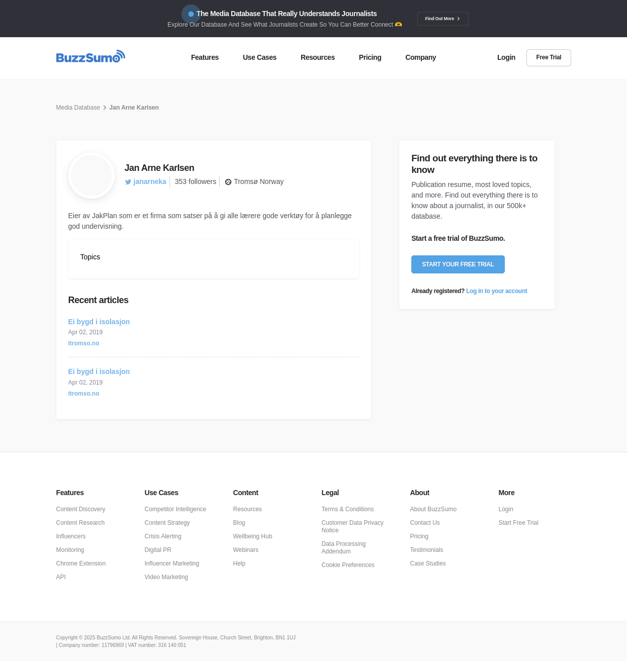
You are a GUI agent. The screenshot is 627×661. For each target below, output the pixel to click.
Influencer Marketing (172, 563)
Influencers (71, 536)
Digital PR (158, 549)
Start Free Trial (519, 522)
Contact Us (425, 522)
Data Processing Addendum (344, 547)
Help (239, 563)
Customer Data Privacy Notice (353, 526)
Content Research (80, 522)
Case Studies (428, 563)
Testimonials (426, 549)
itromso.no (84, 343)
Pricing (419, 536)
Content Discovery (81, 509)
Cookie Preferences (348, 565)
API (61, 577)
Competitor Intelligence (176, 509)
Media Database (78, 107)
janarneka (145, 181)
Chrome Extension (81, 563)
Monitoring (70, 549)
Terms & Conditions (348, 509)
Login (506, 509)
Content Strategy (167, 522)
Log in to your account (496, 291)
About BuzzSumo (433, 509)
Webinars (245, 549)
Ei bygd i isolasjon (99, 322)
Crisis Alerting (163, 536)
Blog (239, 522)
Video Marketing (167, 577)
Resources (247, 509)
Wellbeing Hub (253, 536)
